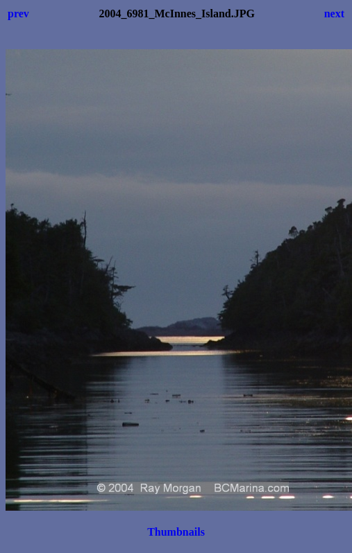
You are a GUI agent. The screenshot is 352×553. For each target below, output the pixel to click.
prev (18, 13)
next (334, 13)
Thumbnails (176, 532)
